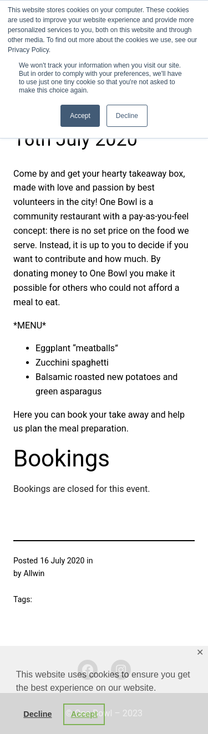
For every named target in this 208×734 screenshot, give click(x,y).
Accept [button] (84, 714)
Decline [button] (37, 714)
